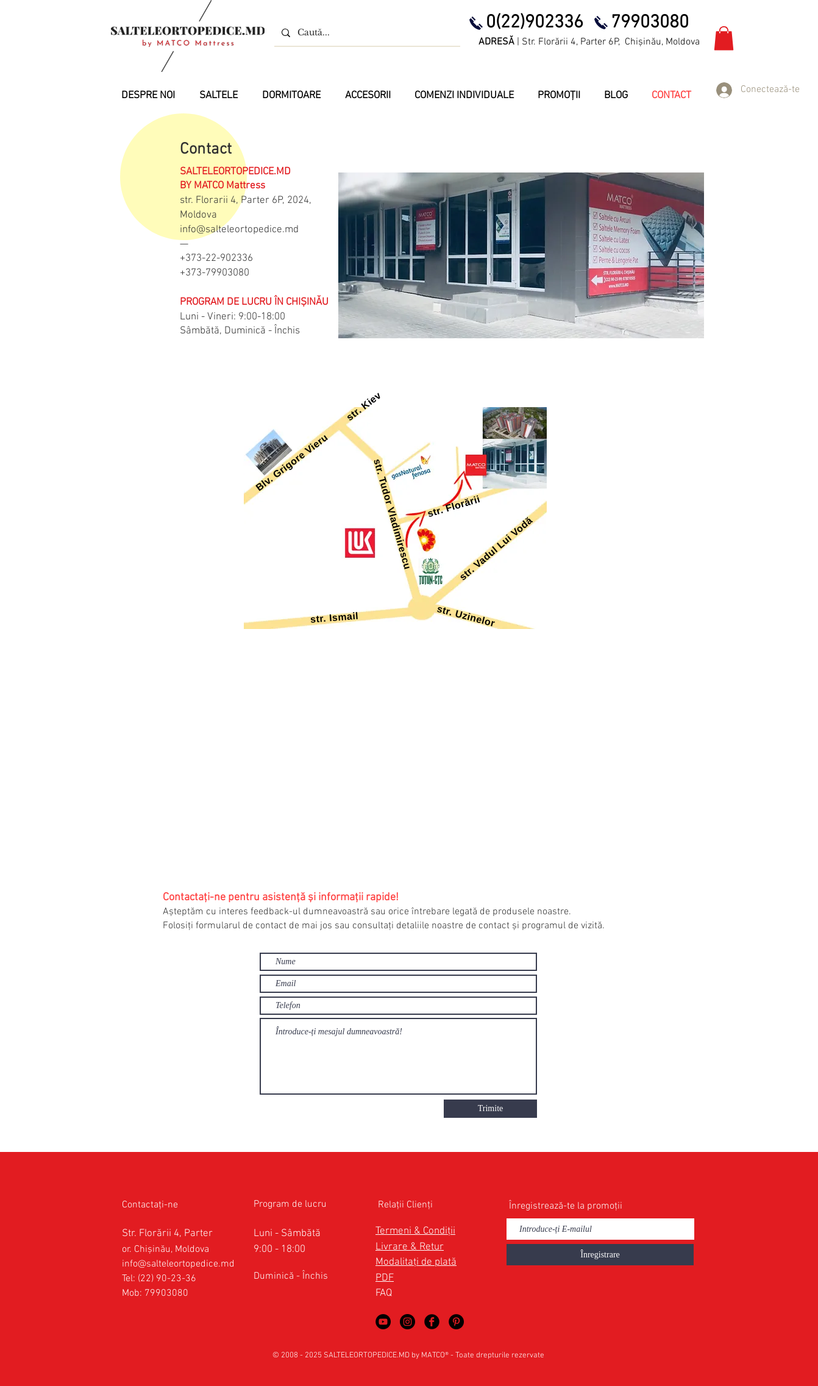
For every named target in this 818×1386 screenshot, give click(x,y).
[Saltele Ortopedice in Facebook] (431, 1321)
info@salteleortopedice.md (239, 230)
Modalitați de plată (416, 1262)
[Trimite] (490, 1109)
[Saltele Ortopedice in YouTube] (383, 1321)
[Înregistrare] (600, 1254)
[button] (724, 38)
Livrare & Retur (409, 1247)
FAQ (383, 1293)
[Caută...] (366, 33)
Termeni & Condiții (415, 1231)
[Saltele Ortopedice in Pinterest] (456, 1321)
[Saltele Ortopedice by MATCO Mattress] (407, 1321)
